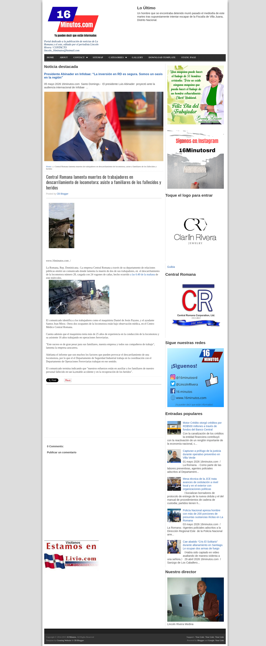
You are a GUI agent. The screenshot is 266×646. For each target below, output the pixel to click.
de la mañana (148, 274)
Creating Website (64, 640)
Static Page (188, 57)
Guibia (171, 266)
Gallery (137, 57)
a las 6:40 (135, 274)
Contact (79, 57)
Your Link (199, 637)
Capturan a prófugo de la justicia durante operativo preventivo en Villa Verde (202, 454)
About (64, 57)
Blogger (200, 640)
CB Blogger (62, 193)
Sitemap (98, 57)
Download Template (162, 57)
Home (50, 57)
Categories (116, 57)
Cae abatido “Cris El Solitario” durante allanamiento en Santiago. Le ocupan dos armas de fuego (203, 545)
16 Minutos (71, 637)
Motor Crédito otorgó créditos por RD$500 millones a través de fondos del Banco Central (202, 426)
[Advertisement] (75, 410)
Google (211, 640)
